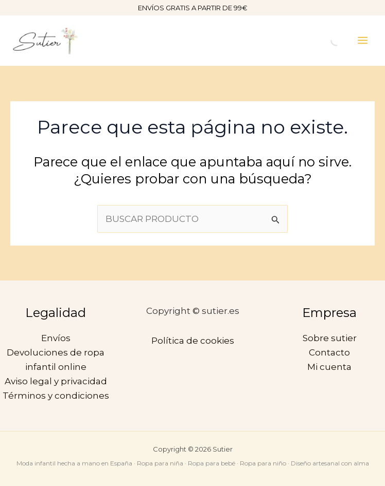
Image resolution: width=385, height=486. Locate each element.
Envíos (56, 338)
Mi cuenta (329, 367)
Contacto (329, 352)
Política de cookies (192, 340)
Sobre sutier (330, 338)
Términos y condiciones (56, 395)
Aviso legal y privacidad (56, 381)
